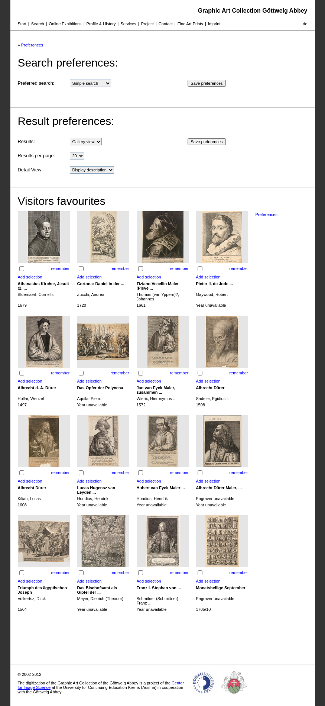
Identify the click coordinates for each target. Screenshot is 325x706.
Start (22, 24)
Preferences (32, 45)
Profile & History (101, 24)
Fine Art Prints (190, 24)
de (305, 24)
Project (147, 24)
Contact (166, 24)
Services (128, 24)
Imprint (214, 24)
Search (37, 24)
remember (60, 268)
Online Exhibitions (65, 24)
